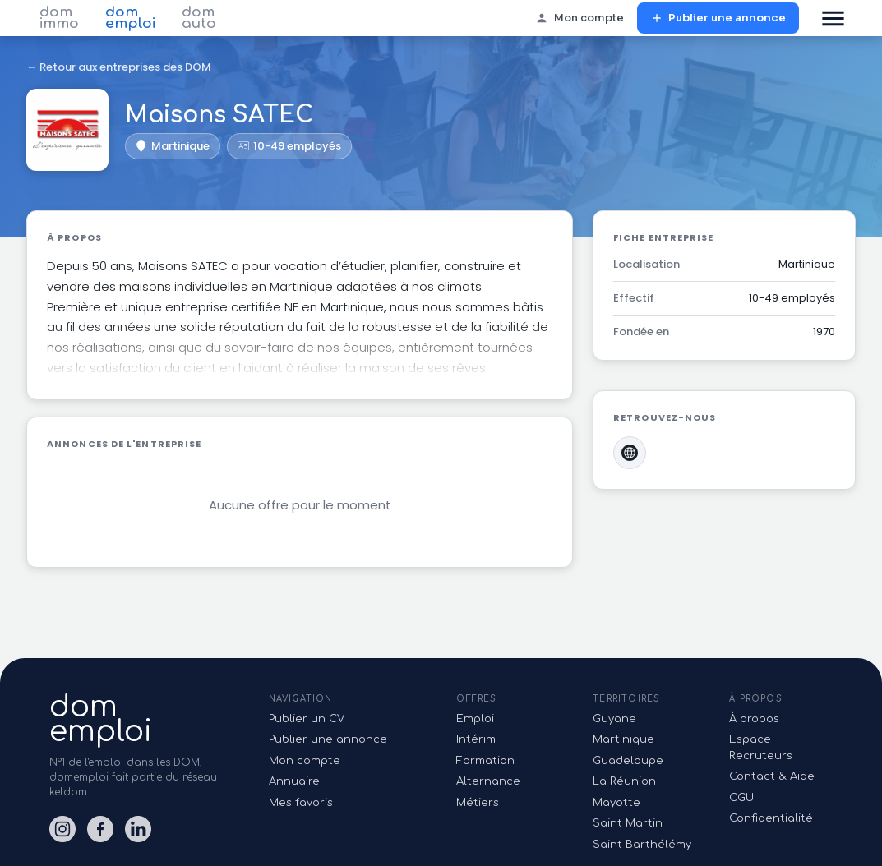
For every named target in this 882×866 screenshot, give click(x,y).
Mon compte (579, 18)
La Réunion (624, 781)
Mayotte (616, 802)
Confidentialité (771, 818)
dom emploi (130, 18)
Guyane (614, 719)
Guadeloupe (628, 761)
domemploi (100, 719)
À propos (754, 719)
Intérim (476, 739)
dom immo (59, 18)
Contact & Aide (772, 776)
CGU (741, 798)
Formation (485, 761)
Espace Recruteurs (760, 748)
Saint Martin (628, 823)
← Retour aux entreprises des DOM (118, 67)
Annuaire (294, 781)
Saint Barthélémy (642, 844)
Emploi (475, 719)
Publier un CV (306, 719)
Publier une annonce (718, 18)
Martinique (623, 739)
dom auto (199, 18)
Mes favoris (301, 802)
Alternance (488, 781)
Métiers (477, 802)
